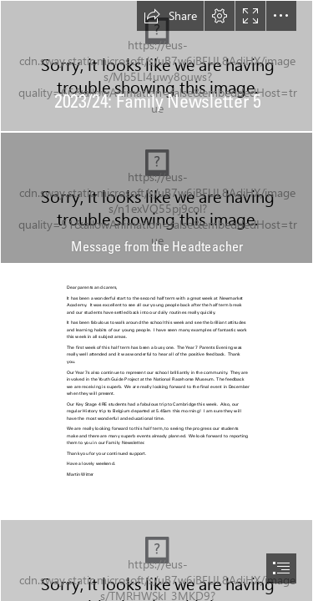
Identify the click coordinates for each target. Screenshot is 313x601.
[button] (170, 16)
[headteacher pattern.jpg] (156, 198)
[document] (156, 300)
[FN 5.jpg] (156, 66)
